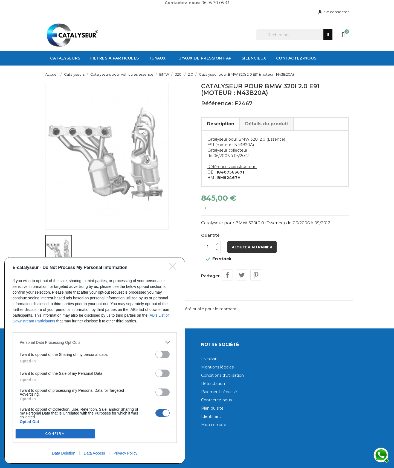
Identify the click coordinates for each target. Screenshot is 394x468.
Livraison (209, 358)
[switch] (162, 354)
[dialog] (94, 360)
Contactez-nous (216, 400)
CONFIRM (55, 434)
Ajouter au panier (252, 247)
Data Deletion (63, 453)
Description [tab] (220, 123)
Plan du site (212, 408)
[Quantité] (207, 247)
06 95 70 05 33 (215, 2)
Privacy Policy (125, 453)
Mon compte (213, 424)
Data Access (94, 453)
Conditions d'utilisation (222, 375)
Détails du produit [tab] (266, 123)
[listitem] (95, 342)
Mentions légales (217, 367)
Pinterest (255, 275)
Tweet (241, 275)
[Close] (174, 268)
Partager (227, 275)
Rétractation (213, 383)
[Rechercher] (294, 34)
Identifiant (211, 416)
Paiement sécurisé (219, 391)
